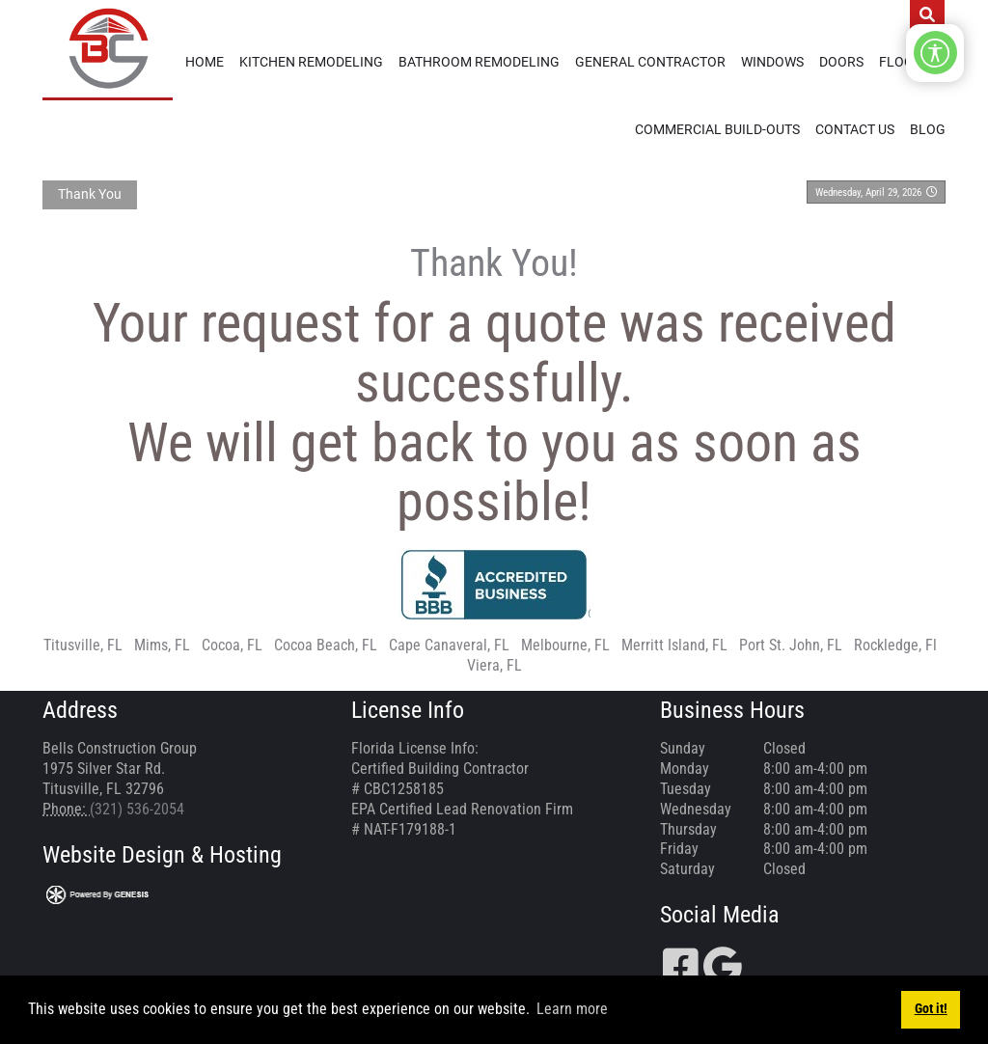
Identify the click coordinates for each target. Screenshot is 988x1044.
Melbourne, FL (565, 645)
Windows (772, 61)
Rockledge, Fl (895, 645)
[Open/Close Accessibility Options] (935, 52)
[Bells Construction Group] (107, 49)
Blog (928, 129)
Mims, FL (162, 645)
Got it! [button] (931, 1009)
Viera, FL (494, 665)
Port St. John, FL (790, 645)
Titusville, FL (83, 645)
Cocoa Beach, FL (325, 645)
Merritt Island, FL (674, 645)
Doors (841, 61)
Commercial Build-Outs (717, 129)
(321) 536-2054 (137, 809)
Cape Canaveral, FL (449, 645)
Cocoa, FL (232, 645)
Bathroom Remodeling (479, 61)
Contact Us (854, 129)
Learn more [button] (572, 1009)
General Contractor (650, 61)
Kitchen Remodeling (311, 61)
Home (204, 61)
